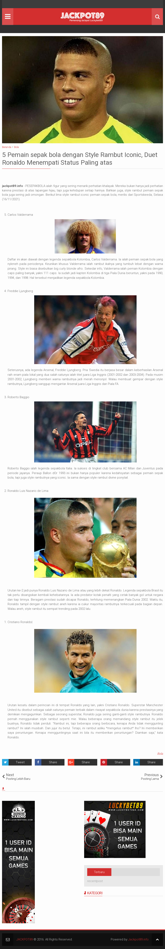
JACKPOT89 (24, 939)
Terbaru (99, 872)
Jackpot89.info (138, 939)
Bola (160, 754)
